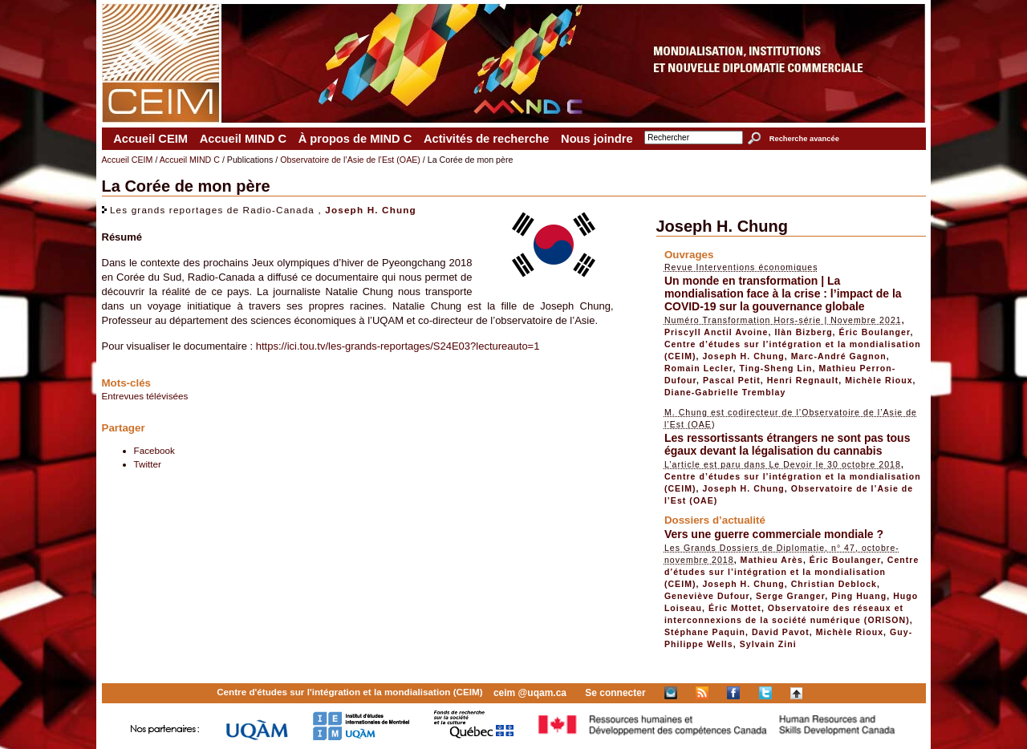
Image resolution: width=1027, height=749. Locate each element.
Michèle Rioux (878, 380)
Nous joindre (597, 138)
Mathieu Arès (772, 560)
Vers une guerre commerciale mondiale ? (773, 534)
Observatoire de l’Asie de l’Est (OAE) (350, 159)
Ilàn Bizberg (803, 332)
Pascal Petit (732, 380)
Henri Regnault (803, 380)
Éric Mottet (734, 608)
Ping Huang (859, 596)
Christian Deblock (834, 584)
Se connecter (615, 692)
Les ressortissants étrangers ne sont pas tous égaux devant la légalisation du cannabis (787, 444)
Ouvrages (689, 255)
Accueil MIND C (243, 138)
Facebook (154, 450)
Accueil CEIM (150, 138)
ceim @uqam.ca (529, 692)
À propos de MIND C (355, 138)
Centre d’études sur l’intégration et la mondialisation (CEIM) (791, 572)
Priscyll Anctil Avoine (716, 332)
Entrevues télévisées (145, 396)
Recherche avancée (804, 139)
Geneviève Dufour (706, 596)
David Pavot (781, 632)
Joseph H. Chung (370, 209)
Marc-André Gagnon (839, 356)
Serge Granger (790, 596)
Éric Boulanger (875, 332)
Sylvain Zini (768, 644)
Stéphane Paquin (704, 632)
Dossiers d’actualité (714, 520)
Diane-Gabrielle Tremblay (725, 392)
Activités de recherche (486, 138)
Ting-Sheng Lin (775, 368)
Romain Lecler (698, 368)
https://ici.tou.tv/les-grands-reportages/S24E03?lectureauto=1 (398, 346)
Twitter (147, 464)
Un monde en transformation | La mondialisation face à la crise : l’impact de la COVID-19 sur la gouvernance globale (783, 293)
